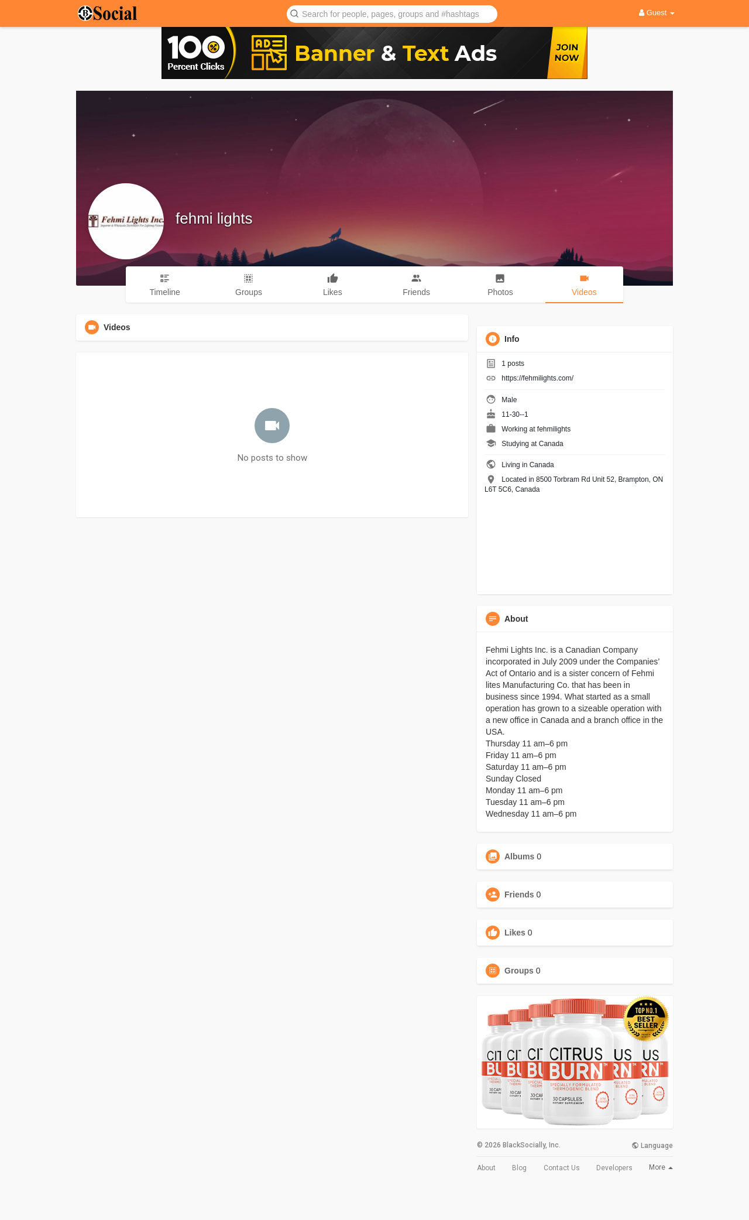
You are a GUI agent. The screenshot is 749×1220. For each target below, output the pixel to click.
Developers (614, 1167)
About (486, 1167)
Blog (519, 1167)
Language (652, 1145)
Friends (519, 894)
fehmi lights (214, 218)
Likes (514, 932)
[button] (392, 13)
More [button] (661, 1167)
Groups (519, 970)
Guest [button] (657, 12)
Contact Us (562, 1167)
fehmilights (554, 429)
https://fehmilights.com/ (537, 378)
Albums (519, 856)
